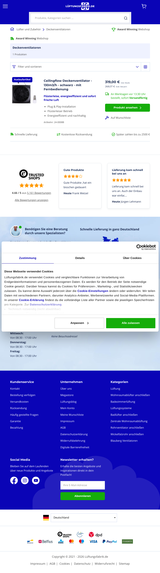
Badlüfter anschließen (124, 415)
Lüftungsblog (68, 402)
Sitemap (124, 564)
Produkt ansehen (126, 107)
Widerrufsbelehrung (72, 441)
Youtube (36, 480)
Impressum (67, 421)
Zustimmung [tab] (27, 258)
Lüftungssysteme (121, 408)
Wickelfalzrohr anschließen (127, 434)
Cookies (64, 564)
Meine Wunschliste (72, 415)
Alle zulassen (131, 323)
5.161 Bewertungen (39, 193)
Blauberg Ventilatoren (124, 441)
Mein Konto (67, 408)
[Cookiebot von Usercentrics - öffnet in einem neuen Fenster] (139, 247)
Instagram (25, 480)
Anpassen (79, 323)
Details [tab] (80, 258)
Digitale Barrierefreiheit (74, 447)
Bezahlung (16, 428)
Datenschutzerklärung (46, 304)
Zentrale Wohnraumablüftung (129, 421)
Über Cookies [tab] (132, 258)
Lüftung (115, 389)
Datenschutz (82, 564)
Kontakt (15, 389)
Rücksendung (18, 408)
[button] (127, 118)
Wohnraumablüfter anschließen (130, 395)
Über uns (66, 389)
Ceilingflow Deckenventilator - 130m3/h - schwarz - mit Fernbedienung (68, 85)
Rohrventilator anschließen (127, 428)
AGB (63, 428)
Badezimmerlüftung (123, 402)
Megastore (67, 395)
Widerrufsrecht (105, 564)
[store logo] (80, 6)
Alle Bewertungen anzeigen (31, 200)
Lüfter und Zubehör (29, 29)
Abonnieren (82, 496)
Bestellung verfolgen (22, 395)
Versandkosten (19, 402)
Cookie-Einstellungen (92, 291)
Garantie (15, 421)
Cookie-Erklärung (31, 300)
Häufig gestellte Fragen (24, 415)
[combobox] (80, 18)
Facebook (14, 480)
